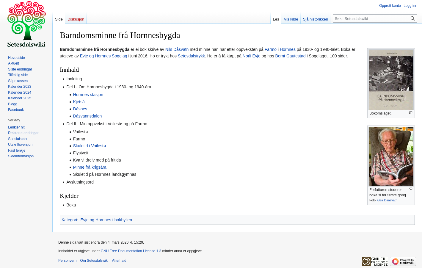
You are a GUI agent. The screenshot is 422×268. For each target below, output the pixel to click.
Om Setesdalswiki (94, 260)
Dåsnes (80, 108)
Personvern (67, 260)
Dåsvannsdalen (87, 116)
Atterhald (119, 260)
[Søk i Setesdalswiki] (375, 18)
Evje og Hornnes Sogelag (103, 56)
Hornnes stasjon (88, 94)
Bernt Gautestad (290, 56)
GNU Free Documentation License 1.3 (131, 251)
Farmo (271, 49)
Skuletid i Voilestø (89, 145)
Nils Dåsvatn (177, 49)
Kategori (69, 219)
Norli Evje (252, 56)
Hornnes (288, 49)
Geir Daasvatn (387, 200)
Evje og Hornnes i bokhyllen (106, 219)
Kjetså (79, 101)
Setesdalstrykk (191, 56)
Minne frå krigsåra (89, 167)
